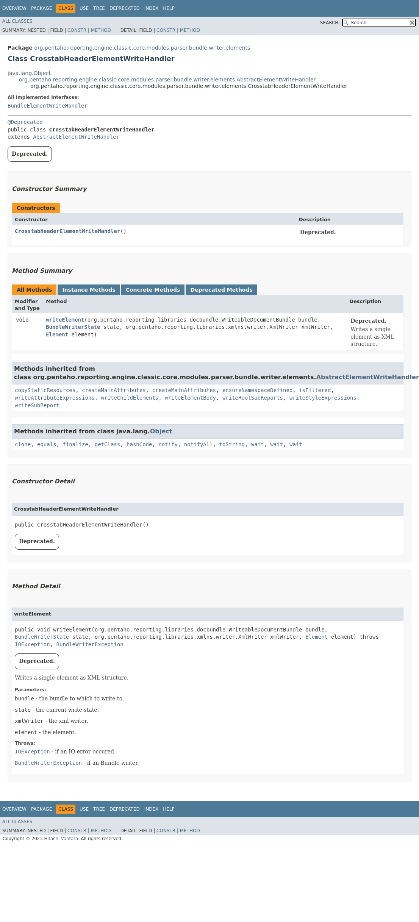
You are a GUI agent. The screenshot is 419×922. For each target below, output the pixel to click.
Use (84, 8)
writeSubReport (37, 405)
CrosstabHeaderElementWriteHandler (67, 231)
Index (151, 8)
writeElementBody (190, 398)
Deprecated (124, 8)
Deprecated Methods (221, 290)
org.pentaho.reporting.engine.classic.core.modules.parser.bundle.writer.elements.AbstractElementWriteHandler (167, 80)
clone (23, 444)
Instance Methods (88, 290)
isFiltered (315, 390)
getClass (107, 444)
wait (257, 444)
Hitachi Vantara (61, 838)
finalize (75, 444)
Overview (14, 8)
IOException (32, 644)
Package (41, 8)
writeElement (65, 320)
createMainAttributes (114, 390)
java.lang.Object (29, 73)
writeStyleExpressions (322, 398)
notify (168, 444)
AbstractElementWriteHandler (76, 137)
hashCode (139, 444)
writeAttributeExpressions (55, 398)
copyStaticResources (45, 390)
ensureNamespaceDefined (257, 390)
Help (169, 8)
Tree (99, 8)
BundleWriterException (90, 644)
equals (46, 444)
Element (57, 334)
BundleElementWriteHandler (48, 106)
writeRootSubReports (252, 398)
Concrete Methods (153, 290)
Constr (76, 30)
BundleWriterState (73, 327)
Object (161, 431)
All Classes (17, 21)
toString (232, 444)
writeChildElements (130, 398)
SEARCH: (330, 22)
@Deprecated (25, 122)
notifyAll (198, 444)
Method (101, 30)
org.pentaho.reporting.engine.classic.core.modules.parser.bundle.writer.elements (142, 48)
